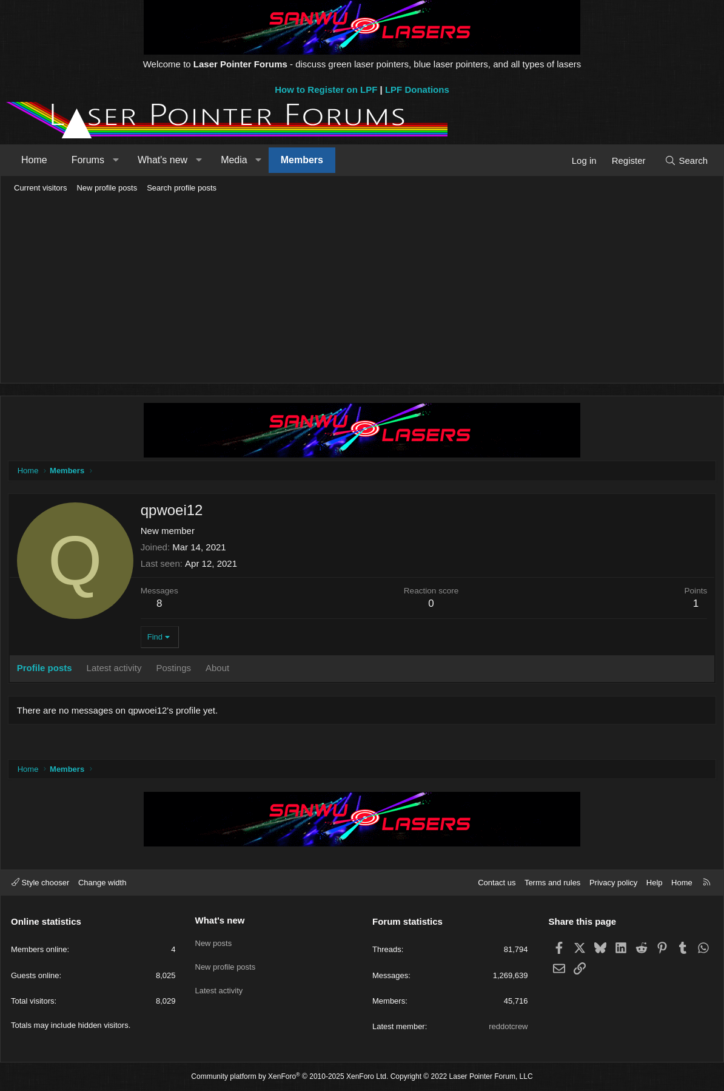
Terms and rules (552, 882)
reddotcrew (508, 1026)
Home (34, 160)
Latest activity (219, 985)
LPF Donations (417, 89)
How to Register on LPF (326, 89)
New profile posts (106, 187)
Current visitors (40, 187)
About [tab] (219, 669)
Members (302, 160)
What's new (162, 160)
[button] (116, 160)
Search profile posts (181, 187)
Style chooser (40, 882)
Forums (88, 160)
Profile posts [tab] (46, 669)
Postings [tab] (175, 669)
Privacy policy (613, 882)
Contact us (496, 882)
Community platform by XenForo (289, 1076)
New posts (213, 940)
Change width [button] (102, 882)
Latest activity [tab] (116, 669)
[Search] (686, 160)
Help (654, 882)
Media (234, 160)
